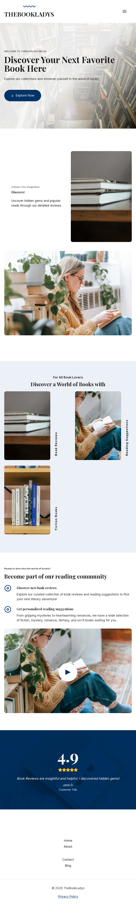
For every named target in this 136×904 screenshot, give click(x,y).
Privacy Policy (68, 896)
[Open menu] (126, 11)
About (68, 846)
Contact (68, 859)
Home (68, 840)
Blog (68, 865)
